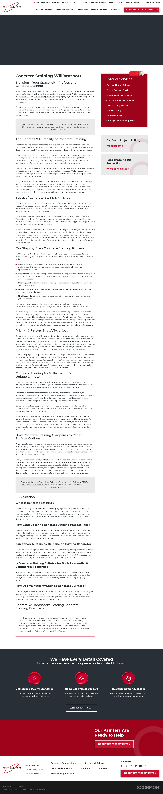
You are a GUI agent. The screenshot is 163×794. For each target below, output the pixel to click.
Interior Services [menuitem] (64, 10)
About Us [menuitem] (116, 10)
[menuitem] (124, 85)
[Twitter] (126, 766)
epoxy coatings (29, 447)
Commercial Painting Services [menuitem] (91, 10)
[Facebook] (122, 766)
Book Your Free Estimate (142, 10)
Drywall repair (44, 276)
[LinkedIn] (145, 766)
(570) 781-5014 (153, 2)
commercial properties (44, 97)
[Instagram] (131, 766)
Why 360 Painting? (81, 708)
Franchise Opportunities (63, 763)
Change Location (71, 2)
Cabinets (85, 768)
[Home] (12, 7)
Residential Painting (94, 763)
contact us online (37, 127)
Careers (103, 768)
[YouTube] (140, 766)
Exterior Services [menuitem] (43, 10)
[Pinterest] (136, 766)
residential (25, 97)
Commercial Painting (62, 768)
